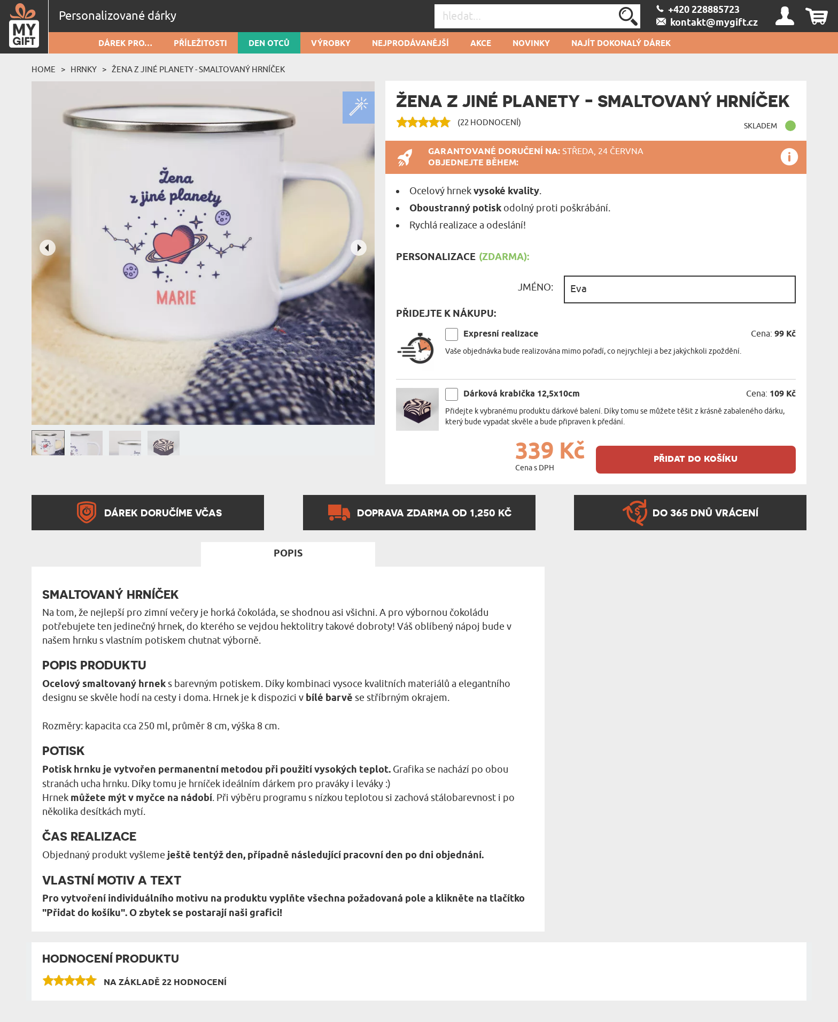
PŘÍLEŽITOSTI (200, 44)
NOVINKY (531, 44)
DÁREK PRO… (125, 44)
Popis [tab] (288, 553)
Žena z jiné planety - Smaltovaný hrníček (198, 69)
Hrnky (84, 69)
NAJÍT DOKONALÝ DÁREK (621, 44)
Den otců (269, 44)
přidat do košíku (696, 458)
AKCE (480, 44)
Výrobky (331, 44)
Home (44, 69)
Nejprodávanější (410, 44)
